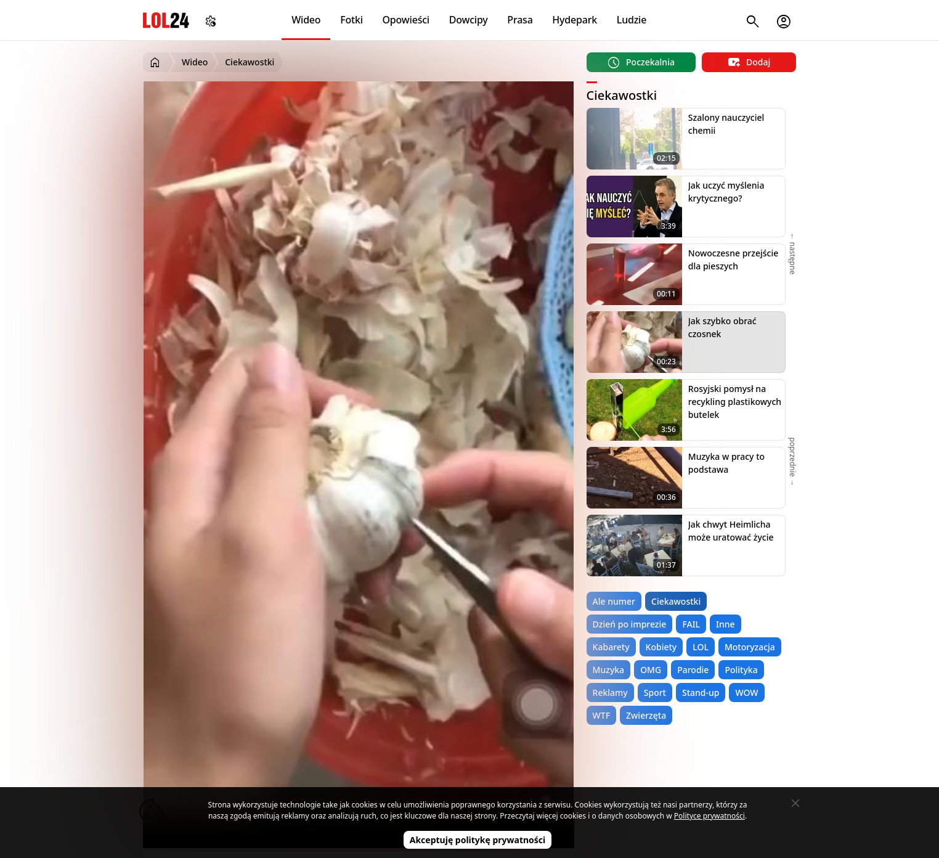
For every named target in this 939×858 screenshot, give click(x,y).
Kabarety (611, 647)
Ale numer (614, 601)
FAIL (691, 624)
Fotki (351, 20)
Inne (725, 624)
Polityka (741, 670)
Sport (655, 692)
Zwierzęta (646, 715)
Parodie (693, 670)
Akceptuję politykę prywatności (478, 840)
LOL (701, 647)
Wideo (305, 20)
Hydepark (574, 20)
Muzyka (609, 670)
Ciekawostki (676, 601)
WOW (746, 692)
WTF (601, 715)
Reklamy (610, 692)
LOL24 (166, 20)
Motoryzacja (750, 647)
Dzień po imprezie (630, 624)
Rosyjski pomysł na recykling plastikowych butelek (734, 401)
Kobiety (661, 647)
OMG (650, 670)
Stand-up (700, 692)
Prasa (519, 20)
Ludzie (631, 20)
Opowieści (406, 20)
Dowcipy (468, 20)
